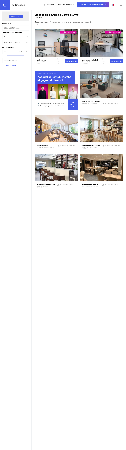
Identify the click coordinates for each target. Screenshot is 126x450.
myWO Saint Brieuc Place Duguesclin (101, 167)
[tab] (15, 16)
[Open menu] (121, 4)
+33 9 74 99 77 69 (50, 5)
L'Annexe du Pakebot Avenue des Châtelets (101, 43)
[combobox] (15, 36)
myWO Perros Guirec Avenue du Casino (101, 128)
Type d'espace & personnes (12, 32)
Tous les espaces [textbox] (10, 37)
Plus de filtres (10, 65)
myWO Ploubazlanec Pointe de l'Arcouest (56, 167)
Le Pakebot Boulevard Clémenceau (56, 43)
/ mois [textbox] (20, 51)
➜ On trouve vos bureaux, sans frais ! (93, 5)
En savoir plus (74, 105)
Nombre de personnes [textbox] (12, 43)
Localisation (6, 24)
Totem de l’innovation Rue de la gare (101, 84)
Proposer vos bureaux (66, 5)
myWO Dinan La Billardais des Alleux (56, 128)
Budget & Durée (8, 47)
